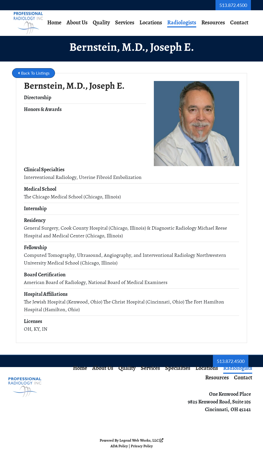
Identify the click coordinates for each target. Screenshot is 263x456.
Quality (101, 23)
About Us (77, 23)
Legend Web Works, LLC (141, 441)
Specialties (177, 368)
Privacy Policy (142, 446)
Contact (239, 23)
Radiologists (181, 23)
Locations (150, 23)
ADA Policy (119, 446)
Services (124, 23)
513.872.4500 (233, 5)
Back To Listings (34, 73)
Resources (213, 23)
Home (54, 23)
